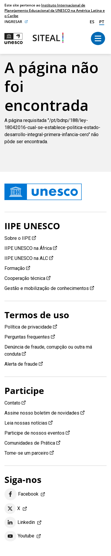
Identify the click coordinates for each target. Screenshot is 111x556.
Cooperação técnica (24, 278)
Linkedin (19, 522)
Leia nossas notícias (25, 423)
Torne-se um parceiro (26, 453)
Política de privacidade (28, 327)
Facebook (21, 494)
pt (101, 21)
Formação (14, 268)
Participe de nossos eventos (34, 433)
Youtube (19, 536)
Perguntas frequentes (27, 337)
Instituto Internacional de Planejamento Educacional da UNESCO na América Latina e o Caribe (54, 10)
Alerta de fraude (21, 364)
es (92, 21)
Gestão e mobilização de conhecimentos (46, 288)
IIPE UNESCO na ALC (26, 258)
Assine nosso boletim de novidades (41, 413)
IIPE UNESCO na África (28, 248)
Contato (12, 403)
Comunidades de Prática (29, 443)
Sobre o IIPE (17, 238)
